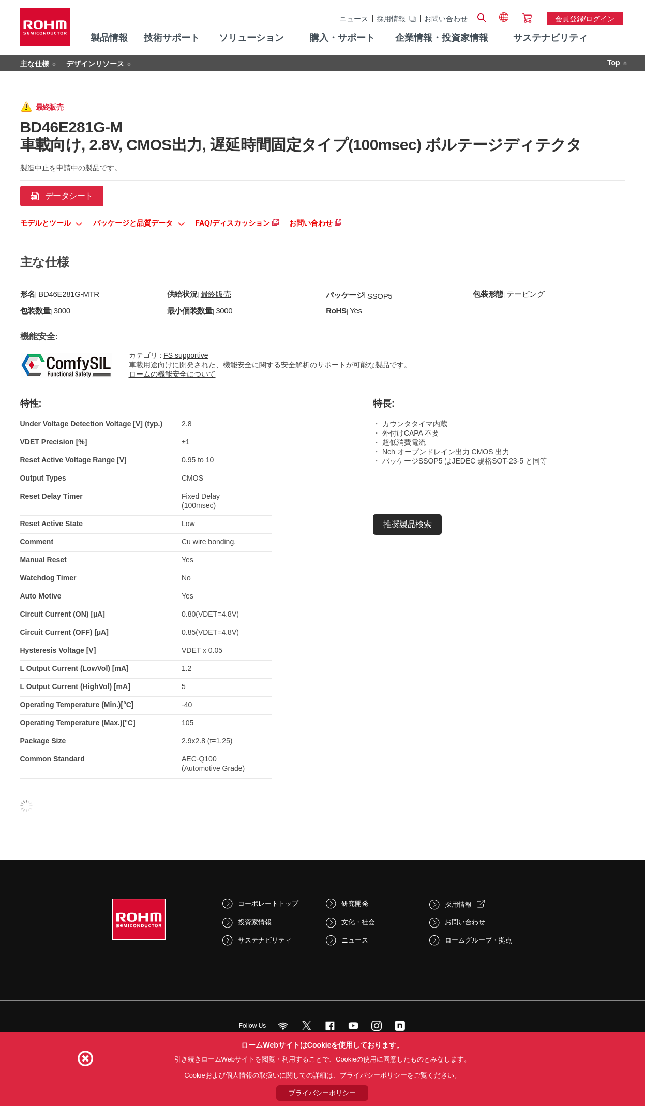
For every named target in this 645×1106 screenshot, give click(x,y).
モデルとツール (51, 223)
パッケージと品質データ (139, 223)
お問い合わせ (446, 18)
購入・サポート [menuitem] (342, 38)
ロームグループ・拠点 (478, 940)
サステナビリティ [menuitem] (550, 38)
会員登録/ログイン (585, 18)
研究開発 (354, 903)
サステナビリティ (265, 940)
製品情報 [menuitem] (109, 38)
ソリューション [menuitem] (251, 38)
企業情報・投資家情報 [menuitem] (441, 38)
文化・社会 (358, 922)
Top (613, 62)
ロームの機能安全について (172, 374)
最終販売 (216, 294)
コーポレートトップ (268, 903)
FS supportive (185, 355)
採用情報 (391, 18)
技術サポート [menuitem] (172, 38)
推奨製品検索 (407, 524)
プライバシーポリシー (322, 1093)
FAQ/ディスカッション (237, 223)
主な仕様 (34, 63)
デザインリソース (95, 63)
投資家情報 (255, 922)
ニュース (353, 18)
